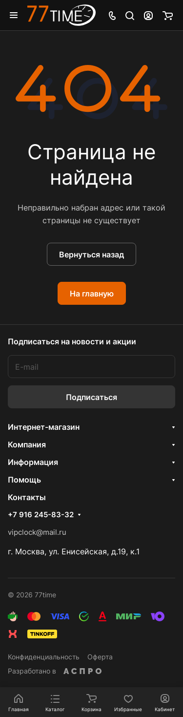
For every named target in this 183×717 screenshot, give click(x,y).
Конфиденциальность (44, 657)
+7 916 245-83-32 (41, 514)
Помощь (24, 480)
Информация (33, 462)
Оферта (100, 657)
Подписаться (91, 397)
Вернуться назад (91, 254)
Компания (27, 444)
